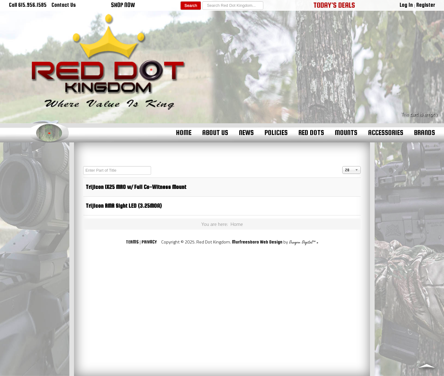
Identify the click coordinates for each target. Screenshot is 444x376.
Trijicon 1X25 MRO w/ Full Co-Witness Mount (136, 187)
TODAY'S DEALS (334, 5)
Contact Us (63, 5)
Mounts (346, 133)
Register (425, 5)
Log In (406, 5)
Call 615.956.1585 (28, 5)
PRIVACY (149, 241)
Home (183, 133)
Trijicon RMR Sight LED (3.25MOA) (124, 205)
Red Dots (311, 133)
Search (190, 5)
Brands (424, 133)
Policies (276, 133)
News (246, 133)
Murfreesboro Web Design (257, 241)
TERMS (132, 241)
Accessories (385, 133)
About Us (215, 133)
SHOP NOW (123, 5)
